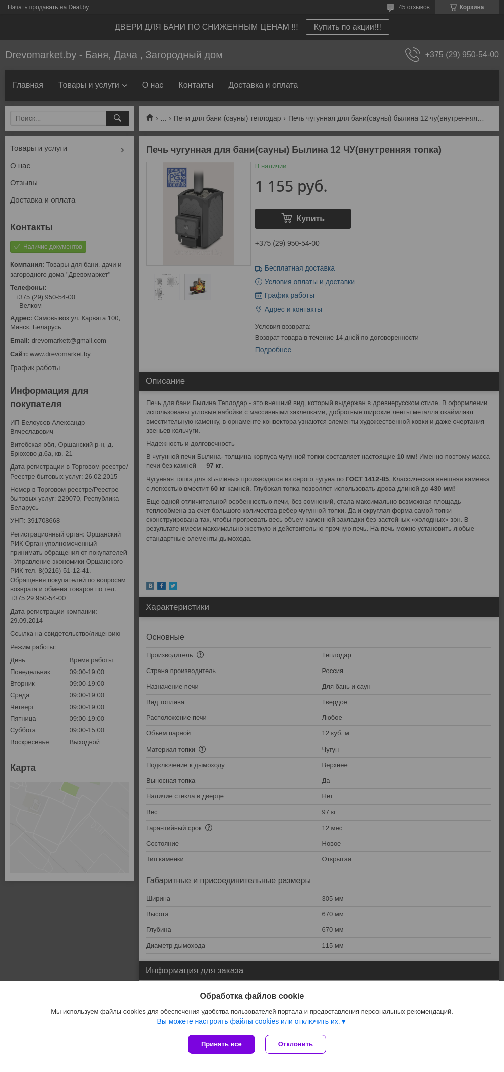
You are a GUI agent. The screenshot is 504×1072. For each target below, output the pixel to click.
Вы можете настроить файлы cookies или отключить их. (248, 1021)
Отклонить (295, 1044)
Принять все (221, 1044)
